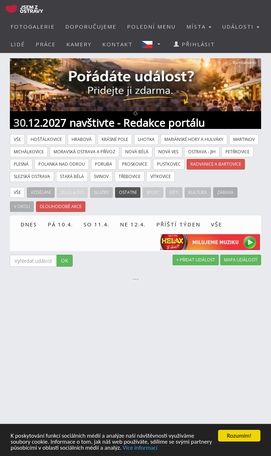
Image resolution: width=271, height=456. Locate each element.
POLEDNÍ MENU (151, 26)
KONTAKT (117, 44)
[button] (153, 44)
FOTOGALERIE (33, 26)
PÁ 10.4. (60, 224)
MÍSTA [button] (198, 26)
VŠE (216, 224)
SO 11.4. (96, 224)
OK (64, 260)
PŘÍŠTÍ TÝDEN (178, 224)
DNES (28, 224)
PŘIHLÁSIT (194, 44)
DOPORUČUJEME (90, 26)
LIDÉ (18, 44)
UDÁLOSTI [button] (240, 26)
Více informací (140, 448)
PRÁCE (46, 44)
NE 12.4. (133, 224)
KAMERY (79, 44)
